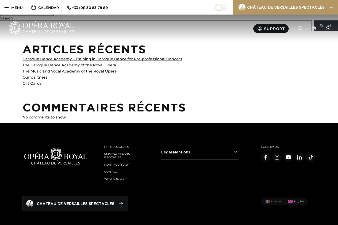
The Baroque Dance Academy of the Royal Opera (69, 65)
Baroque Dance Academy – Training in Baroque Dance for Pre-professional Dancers (102, 59)
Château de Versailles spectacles (285, 7)
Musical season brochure (117, 155)
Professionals (116, 147)
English (296, 201)
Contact (111, 171)
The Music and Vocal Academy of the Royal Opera (70, 71)
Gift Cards (32, 83)
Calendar (45, 7)
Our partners (35, 77)
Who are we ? (115, 178)
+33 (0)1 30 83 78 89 (87, 8)
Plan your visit (117, 164)
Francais (273, 201)
